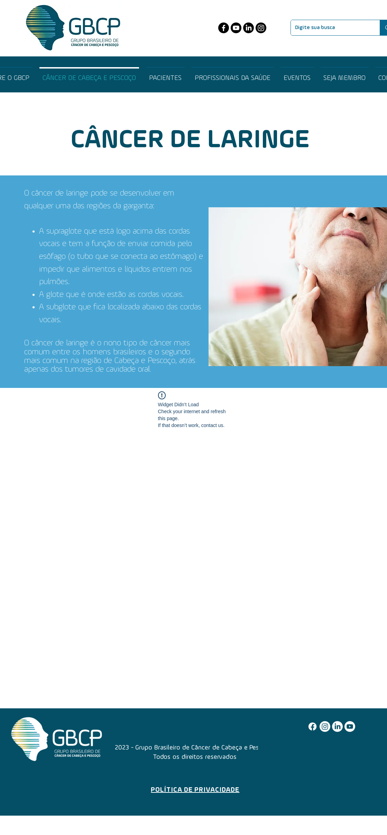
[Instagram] (261, 27)
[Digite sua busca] (330, 27)
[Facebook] (223, 27)
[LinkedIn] (248, 27)
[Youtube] (236, 27)
